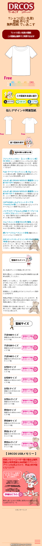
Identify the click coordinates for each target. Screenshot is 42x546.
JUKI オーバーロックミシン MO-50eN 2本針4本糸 (21, 240)
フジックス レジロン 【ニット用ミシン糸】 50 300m (20, 159)
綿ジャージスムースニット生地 (16, 232)
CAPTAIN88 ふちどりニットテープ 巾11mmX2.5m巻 (18, 203)
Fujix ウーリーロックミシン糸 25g (17, 172)
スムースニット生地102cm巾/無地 (17, 222)
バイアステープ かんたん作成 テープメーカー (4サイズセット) (20, 212)
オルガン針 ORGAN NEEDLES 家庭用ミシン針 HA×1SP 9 (20, 181)
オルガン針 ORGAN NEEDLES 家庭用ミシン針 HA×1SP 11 (20, 192)
